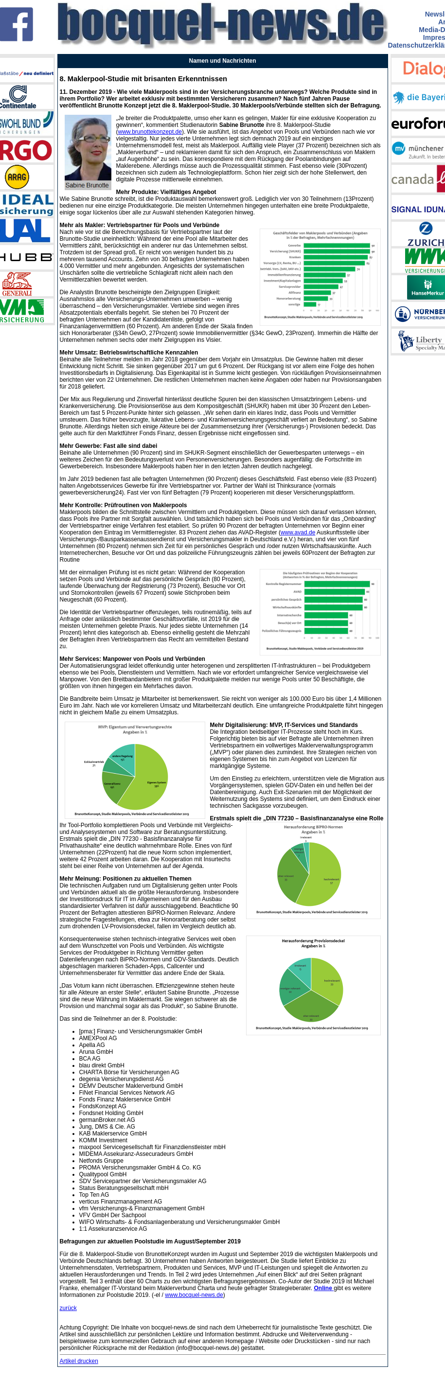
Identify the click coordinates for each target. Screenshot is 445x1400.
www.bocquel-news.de (194, 1295)
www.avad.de (298, 532)
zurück (68, 1308)
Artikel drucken (79, 1361)
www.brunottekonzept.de (150, 131)
